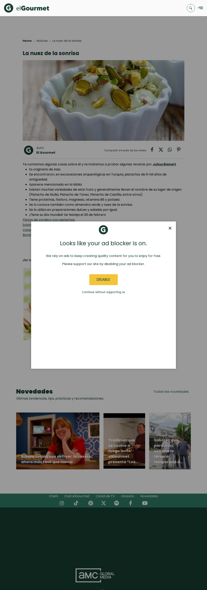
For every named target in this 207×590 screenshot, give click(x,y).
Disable (103, 279)
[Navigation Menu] (199, 8)
